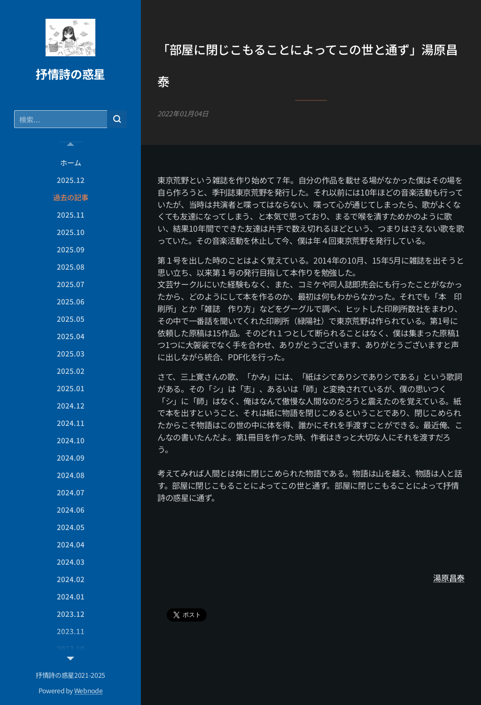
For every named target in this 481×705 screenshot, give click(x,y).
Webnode (88, 690)
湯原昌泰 (449, 578)
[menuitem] (70, 162)
